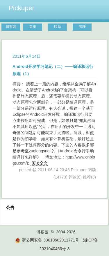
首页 (32, 27)
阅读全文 (39, 163)
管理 (82, 27)
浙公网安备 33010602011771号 (47, 240)
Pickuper (21, 8)
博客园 (11, 27)
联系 (57, 27)
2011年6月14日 (26, 56)
